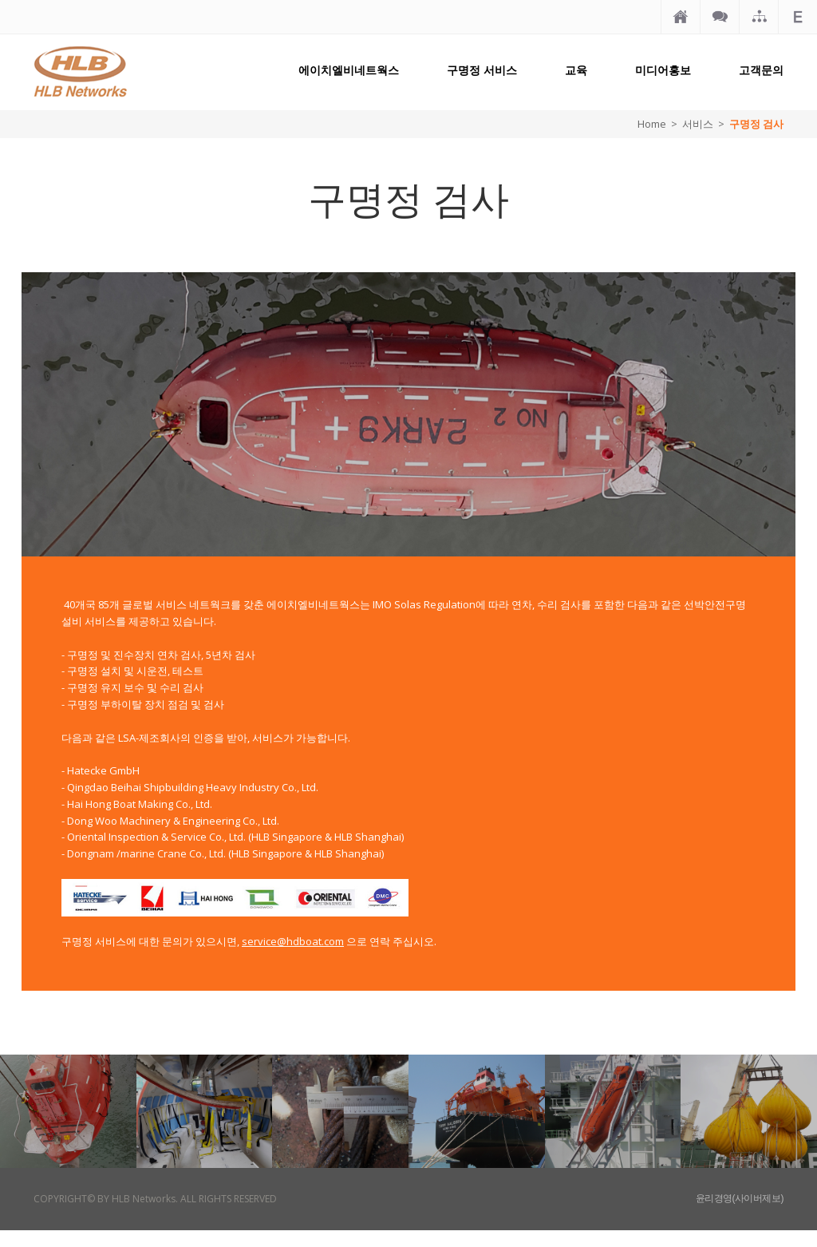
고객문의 (761, 69)
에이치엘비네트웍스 (348, 69)
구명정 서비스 (482, 69)
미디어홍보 (663, 69)
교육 (576, 69)
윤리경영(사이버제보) (740, 1198)
